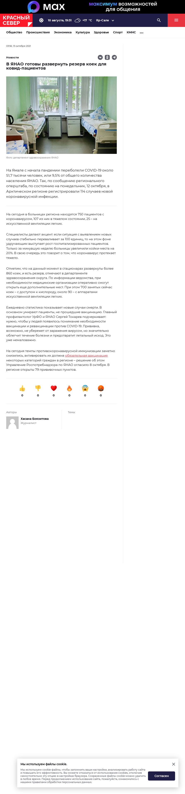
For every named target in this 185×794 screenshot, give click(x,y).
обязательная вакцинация (86, 355)
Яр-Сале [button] (102, 20)
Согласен (161, 776)
